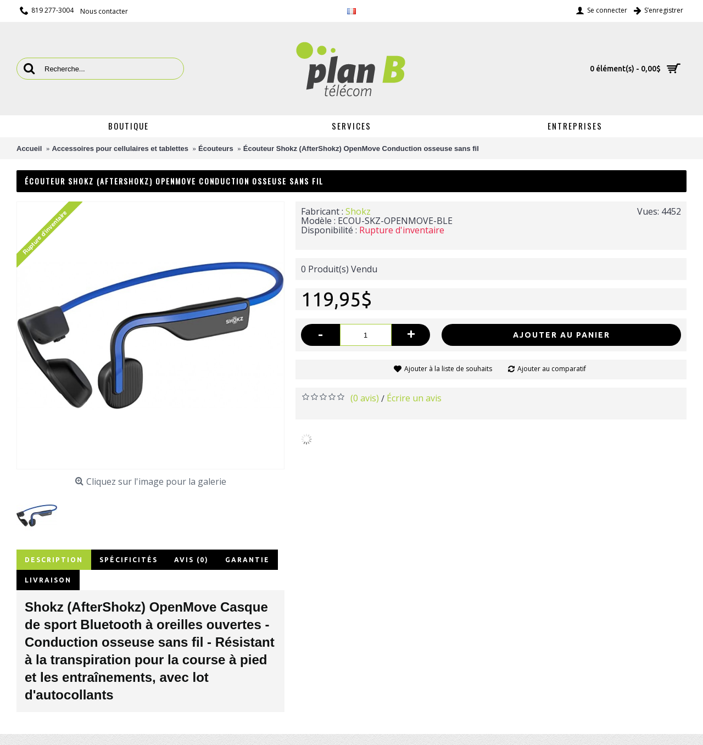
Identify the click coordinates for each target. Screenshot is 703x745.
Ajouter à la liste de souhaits (448, 368)
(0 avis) (364, 398)
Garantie (247, 559)
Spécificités (128, 559)
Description (54, 559)
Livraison (48, 580)
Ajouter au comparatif (551, 368)
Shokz (358, 211)
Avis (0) (191, 559)
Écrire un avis (414, 398)
